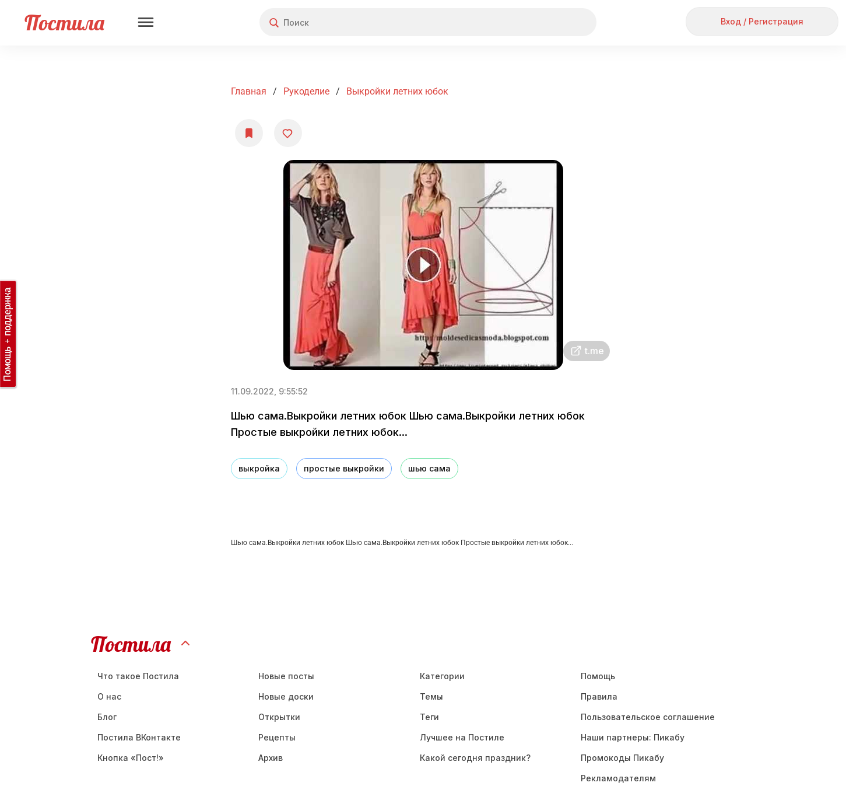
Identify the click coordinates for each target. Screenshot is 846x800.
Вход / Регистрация (762, 21)
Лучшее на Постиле (462, 737)
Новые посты (286, 676)
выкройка (259, 468)
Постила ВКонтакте (139, 737)
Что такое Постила (138, 676)
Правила (599, 696)
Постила (64, 22)
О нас (109, 696)
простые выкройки (344, 468)
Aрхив (270, 758)
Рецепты (277, 737)
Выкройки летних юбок (397, 91)
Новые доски (286, 696)
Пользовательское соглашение (648, 717)
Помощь (598, 676)
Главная (248, 91)
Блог (107, 717)
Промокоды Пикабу (622, 758)
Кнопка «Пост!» (130, 758)
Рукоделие (306, 91)
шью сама (429, 468)
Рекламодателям (618, 778)
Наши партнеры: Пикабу (632, 737)
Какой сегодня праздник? (475, 758)
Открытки (279, 717)
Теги (429, 717)
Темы (431, 696)
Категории (442, 676)
